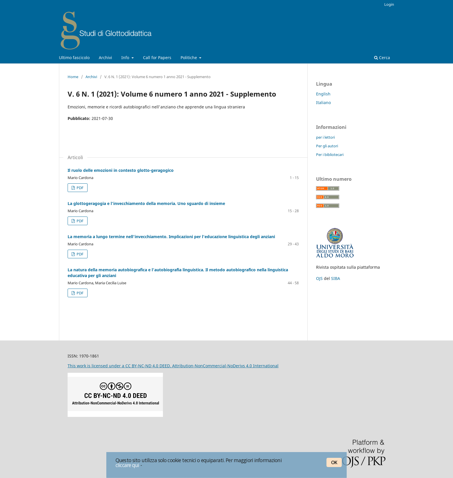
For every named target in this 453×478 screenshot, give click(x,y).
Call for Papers (157, 57)
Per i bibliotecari (330, 154)
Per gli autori (327, 145)
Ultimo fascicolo (74, 57)
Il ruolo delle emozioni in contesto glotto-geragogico (121, 170)
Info (125, 57)
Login (389, 4)
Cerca (382, 57)
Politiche (189, 57)
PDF (79, 187)
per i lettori (325, 137)
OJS (319, 278)
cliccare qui (127, 465)
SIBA (335, 278)
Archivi (105, 57)
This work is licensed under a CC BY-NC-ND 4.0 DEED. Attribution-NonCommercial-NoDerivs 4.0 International (173, 365)
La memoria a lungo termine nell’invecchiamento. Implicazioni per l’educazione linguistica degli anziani (171, 236)
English (323, 94)
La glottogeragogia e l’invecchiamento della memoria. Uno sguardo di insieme (146, 203)
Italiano (323, 102)
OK (334, 462)
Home (73, 76)
